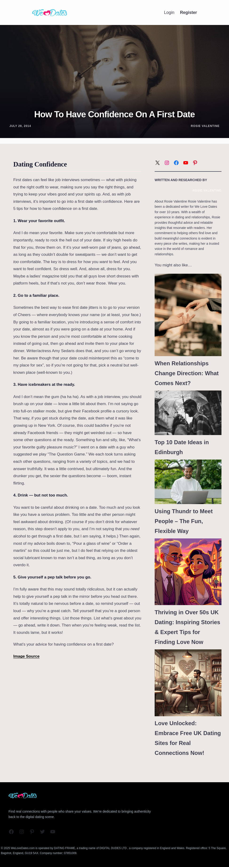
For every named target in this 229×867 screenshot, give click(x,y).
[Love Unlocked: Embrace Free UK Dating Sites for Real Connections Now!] (188, 682)
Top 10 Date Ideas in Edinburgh (182, 447)
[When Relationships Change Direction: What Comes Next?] (188, 315)
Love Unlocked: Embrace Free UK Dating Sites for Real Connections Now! (188, 738)
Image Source (26, 656)
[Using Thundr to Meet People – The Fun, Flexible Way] (188, 482)
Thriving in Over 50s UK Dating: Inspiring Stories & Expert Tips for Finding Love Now (187, 627)
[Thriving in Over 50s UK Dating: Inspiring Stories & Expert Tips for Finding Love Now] (188, 571)
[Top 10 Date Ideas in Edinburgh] (188, 413)
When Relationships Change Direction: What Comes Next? (187, 373)
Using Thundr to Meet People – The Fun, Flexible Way (184, 521)
